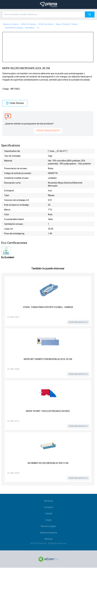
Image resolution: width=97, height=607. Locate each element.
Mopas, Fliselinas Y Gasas (66, 24)
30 (38, 28)
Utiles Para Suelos (46, 24)
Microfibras (30, 28)
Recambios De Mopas (14, 28)
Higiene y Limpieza (11, 24)
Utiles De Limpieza (28, 24)
